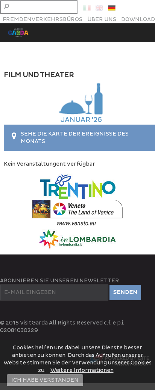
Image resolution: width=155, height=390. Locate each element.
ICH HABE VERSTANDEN (45, 380)
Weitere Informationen (82, 370)
